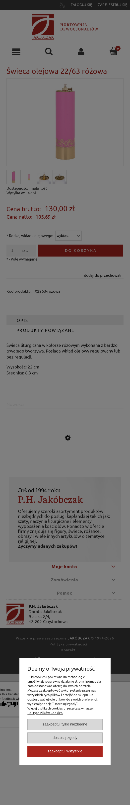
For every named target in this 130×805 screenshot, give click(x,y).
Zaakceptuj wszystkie (65, 751)
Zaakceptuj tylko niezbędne (65, 724)
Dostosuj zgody (65, 737)
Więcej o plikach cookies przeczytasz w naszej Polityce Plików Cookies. (60, 710)
